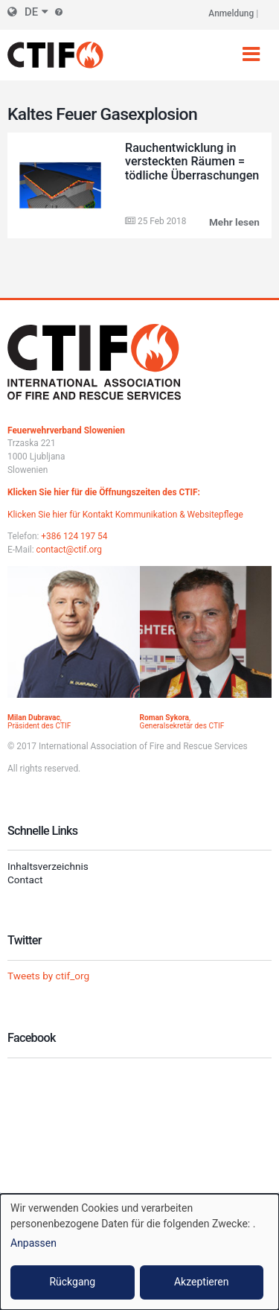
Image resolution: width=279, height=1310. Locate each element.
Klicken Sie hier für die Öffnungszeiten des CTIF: (103, 492)
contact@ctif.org (69, 549)
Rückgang (72, 1282)
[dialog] (139, 1252)
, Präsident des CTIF (39, 721)
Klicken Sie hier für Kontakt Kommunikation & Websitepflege (125, 514)
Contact (25, 879)
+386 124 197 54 (74, 536)
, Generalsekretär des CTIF (182, 721)
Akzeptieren (201, 1282)
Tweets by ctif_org (48, 976)
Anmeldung (231, 13)
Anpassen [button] (33, 1243)
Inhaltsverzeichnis (48, 866)
